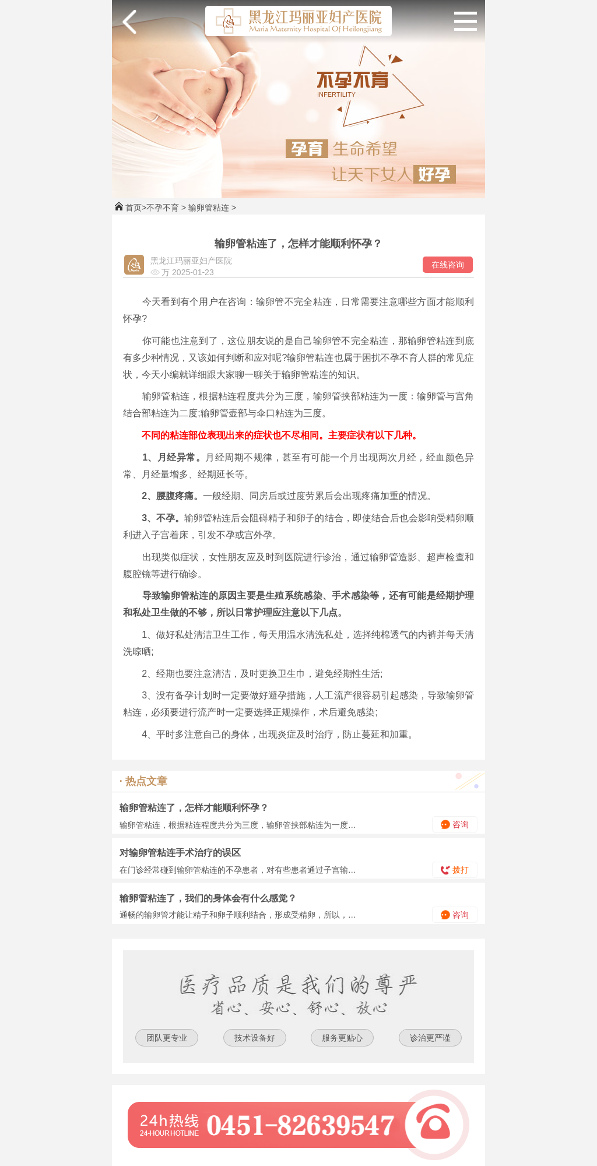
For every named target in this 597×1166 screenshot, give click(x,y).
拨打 (455, 869)
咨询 (455, 824)
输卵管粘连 (208, 207)
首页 (133, 207)
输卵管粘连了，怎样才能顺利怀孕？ (194, 808)
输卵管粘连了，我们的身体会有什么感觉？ (208, 898)
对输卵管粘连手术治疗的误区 (180, 853)
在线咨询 (447, 264)
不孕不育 (162, 207)
